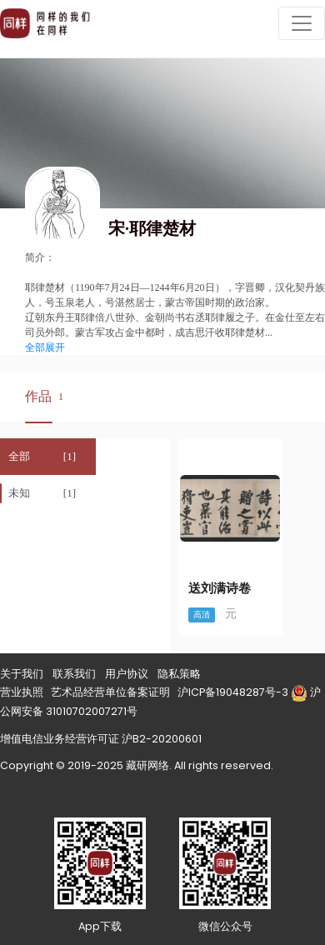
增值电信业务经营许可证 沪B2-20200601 (101, 739)
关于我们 (21, 674)
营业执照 (21, 692)
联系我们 (74, 674)
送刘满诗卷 (219, 588)
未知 (19, 493)
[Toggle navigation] (301, 23)
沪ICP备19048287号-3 (233, 692)
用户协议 (126, 674)
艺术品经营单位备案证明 (110, 692)
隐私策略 (179, 674)
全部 (19, 456)
